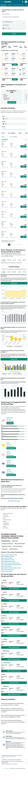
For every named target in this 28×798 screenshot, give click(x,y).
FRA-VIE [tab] (19, 260)
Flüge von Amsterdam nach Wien (7, 559)
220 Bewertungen (9, 473)
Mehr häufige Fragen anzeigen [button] (14, 500)
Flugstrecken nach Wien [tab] (6, 546)
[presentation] (5, 11)
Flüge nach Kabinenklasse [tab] (20, 543)
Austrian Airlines (9, 417)
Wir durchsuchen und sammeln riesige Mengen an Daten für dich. (14, 762)
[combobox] (6, 14)
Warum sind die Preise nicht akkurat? (14, 764)
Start (3, 768)
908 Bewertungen (10, 421)
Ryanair (7, 442)
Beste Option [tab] (9, 47)
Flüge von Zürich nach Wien (6, 558)
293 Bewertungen (9, 464)
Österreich (7, 768)
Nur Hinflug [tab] (25, 47)
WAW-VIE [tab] (9, 260)
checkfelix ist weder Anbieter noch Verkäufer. (14, 759)
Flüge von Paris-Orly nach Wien (7, 569)
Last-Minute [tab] (21, 47)
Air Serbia (8, 469)
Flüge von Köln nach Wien (6, 566)
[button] (2, 2)
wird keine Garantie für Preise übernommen (9, 756)
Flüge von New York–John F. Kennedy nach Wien (11, 567)
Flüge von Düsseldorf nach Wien (7, 556)
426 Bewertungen (10, 455)
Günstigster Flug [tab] (4, 47)
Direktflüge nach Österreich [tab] (7, 543)
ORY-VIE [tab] (14, 260)
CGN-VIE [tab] (3, 260)
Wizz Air (8, 451)
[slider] (26, 129)
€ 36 (3, 11)
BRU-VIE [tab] (24, 260)
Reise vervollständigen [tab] (17, 546)
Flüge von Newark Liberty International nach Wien (11, 564)
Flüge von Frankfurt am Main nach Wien (9, 554)
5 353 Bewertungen (10, 446)
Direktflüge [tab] (15, 46)
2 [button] (11, 244)
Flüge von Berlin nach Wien (6, 571)
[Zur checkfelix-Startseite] (7, 1)
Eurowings (8, 460)
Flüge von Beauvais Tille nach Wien (8, 561)
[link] (11, 102)
